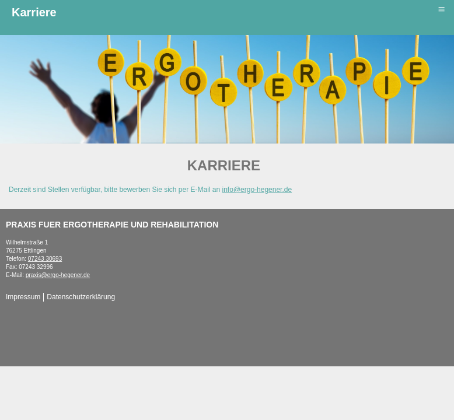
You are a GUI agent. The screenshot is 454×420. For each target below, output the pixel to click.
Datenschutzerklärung (81, 297)
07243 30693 (45, 259)
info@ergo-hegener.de (257, 190)
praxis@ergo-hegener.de (58, 275)
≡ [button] (441, 9)
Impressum (23, 297)
